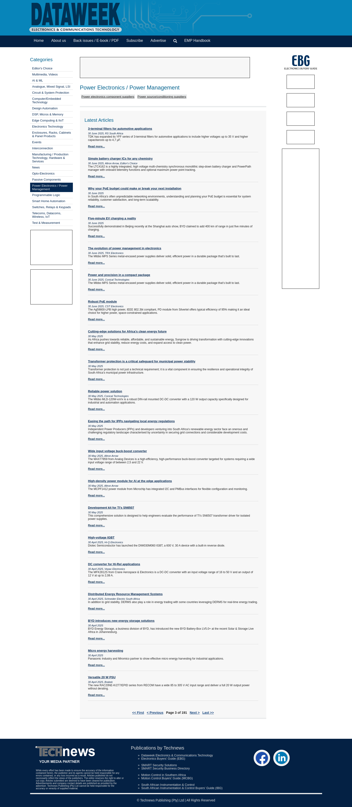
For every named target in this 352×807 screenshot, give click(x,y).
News (36, 167)
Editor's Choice (42, 68)
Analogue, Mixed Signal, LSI (51, 86)
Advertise (158, 41)
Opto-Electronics (43, 173)
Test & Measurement (46, 223)
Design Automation (45, 108)
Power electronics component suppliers (108, 96)
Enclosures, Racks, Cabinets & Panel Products (51, 134)
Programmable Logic (46, 195)
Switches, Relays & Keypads (51, 207)
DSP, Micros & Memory (47, 114)
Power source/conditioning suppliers (162, 96)
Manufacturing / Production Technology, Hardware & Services (50, 158)
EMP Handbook (197, 41)
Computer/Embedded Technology (46, 100)
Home (39, 41)
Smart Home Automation (48, 201)
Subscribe (134, 41)
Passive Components (46, 179)
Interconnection (42, 148)
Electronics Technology (47, 126)
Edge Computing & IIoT (48, 120)
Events (37, 142)
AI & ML (37, 80)
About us (58, 41)
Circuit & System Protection (50, 92)
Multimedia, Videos (45, 74)
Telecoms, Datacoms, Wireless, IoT (46, 214)
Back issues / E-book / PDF (96, 41)
